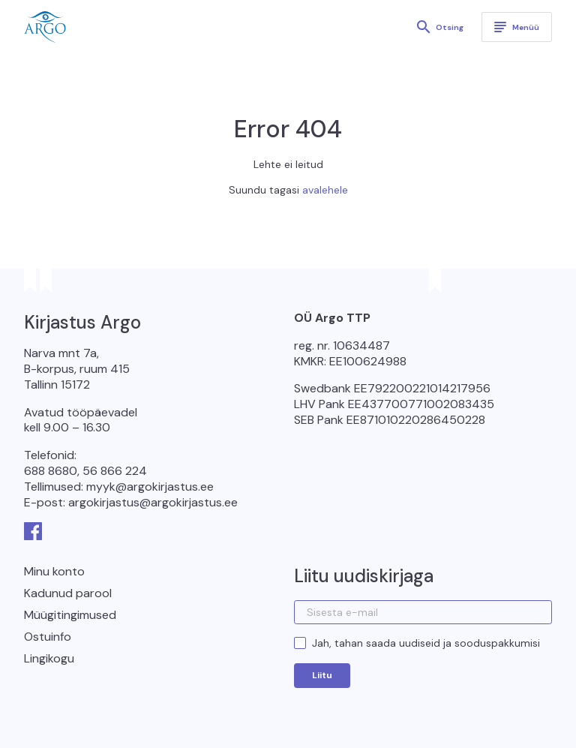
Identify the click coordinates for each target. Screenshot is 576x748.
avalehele (325, 190)
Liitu (322, 675)
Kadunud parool (68, 593)
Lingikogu (49, 658)
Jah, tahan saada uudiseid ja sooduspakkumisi (426, 643)
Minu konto (54, 571)
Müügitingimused (70, 615)
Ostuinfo (47, 636)
